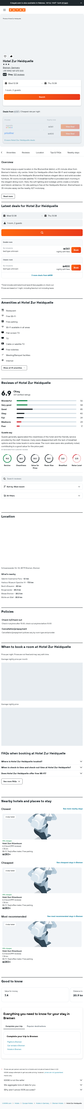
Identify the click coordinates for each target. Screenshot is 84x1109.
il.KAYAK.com (6, 1059)
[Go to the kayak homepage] (17, 10)
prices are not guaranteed (54, 1028)
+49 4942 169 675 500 (13, 70)
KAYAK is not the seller (43, 1036)
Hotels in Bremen (14, 1005)
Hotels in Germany (42, 1059)
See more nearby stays (73, 765)
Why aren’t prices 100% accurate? (43, 1045)
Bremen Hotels (57, 1059)
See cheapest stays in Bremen (70, 818)
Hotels (17, 1059)
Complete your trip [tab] (14, 982)
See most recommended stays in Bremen (65, 872)
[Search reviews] (44, 478)
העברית (65, 3)
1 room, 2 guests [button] (13, 90)
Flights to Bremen (14, 998)
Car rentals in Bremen (16, 1001)
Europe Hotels (28, 1059)
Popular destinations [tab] (36, 982)
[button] (81, 3)
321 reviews (19, 74)
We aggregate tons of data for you (43, 1041)
